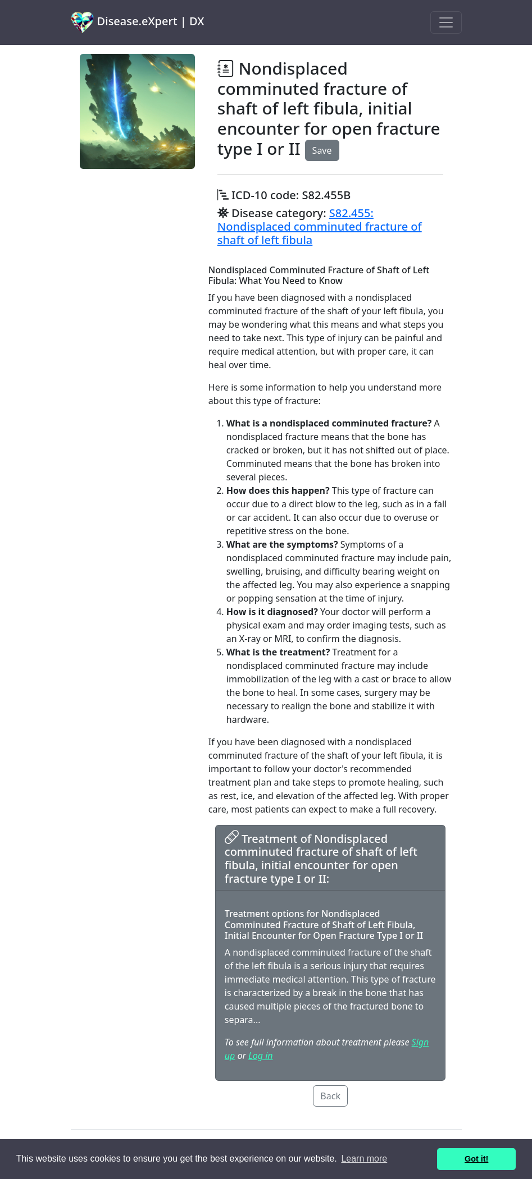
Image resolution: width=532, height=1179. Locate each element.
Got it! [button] (476, 1158)
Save (322, 150)
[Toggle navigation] (446, 22)
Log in (260, 1055)
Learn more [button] (364, 1158)
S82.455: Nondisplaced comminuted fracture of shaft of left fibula (319, 226)
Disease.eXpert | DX (137, 22)
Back (330, 1096)
